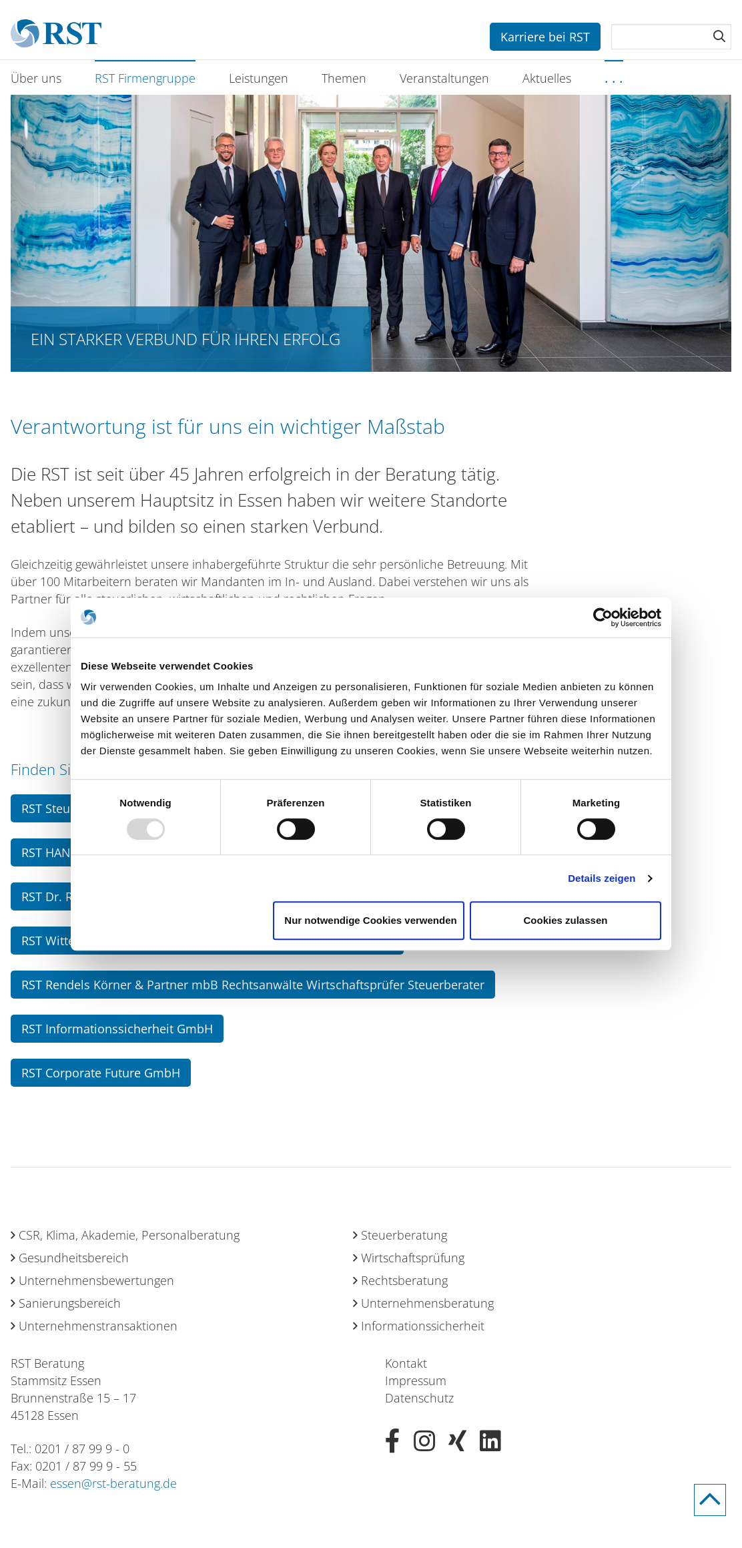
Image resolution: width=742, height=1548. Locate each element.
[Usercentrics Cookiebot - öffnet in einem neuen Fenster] (602, 617)
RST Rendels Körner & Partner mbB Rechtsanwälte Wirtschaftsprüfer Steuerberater (252, 985)
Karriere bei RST (545, 37)
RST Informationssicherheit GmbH (117, 1029)
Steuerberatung (404, 1235)
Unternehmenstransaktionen (98, 1326)
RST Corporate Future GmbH (100, 1073)
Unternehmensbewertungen (96, 1280)
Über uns (36, 78)
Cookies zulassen (566, 920)
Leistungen (258, 78)
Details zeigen (601, 878)
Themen (344, 78)
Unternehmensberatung (427, 1303)
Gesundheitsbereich (74, 1258)
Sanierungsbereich (70, 1303)
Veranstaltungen (444, 78)
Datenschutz (419, 1398)
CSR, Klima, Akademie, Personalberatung (129, 1235)
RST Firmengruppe (145, 78)
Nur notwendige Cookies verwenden (370, 920)
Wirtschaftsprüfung (412, 1258)
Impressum (415, 1380)
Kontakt (406, 1363)
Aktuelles (546, 78)
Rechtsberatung (404, 1280)
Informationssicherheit (422, 1326)
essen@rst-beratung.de (113, 1483)
